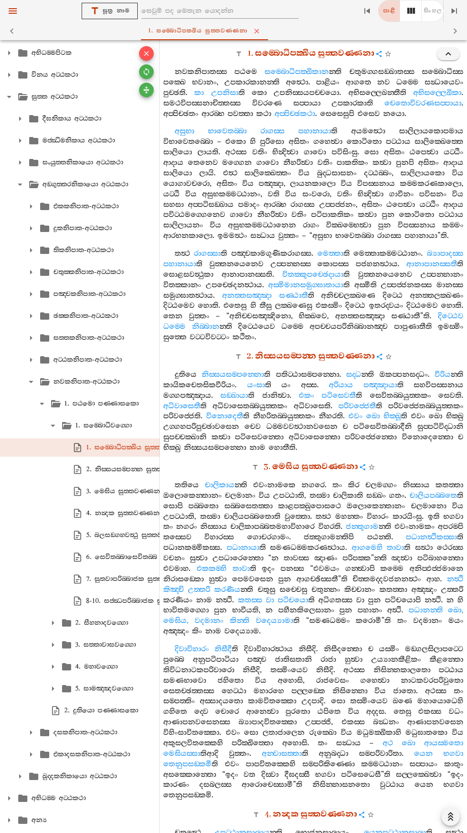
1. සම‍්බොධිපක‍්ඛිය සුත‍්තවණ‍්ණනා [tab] (235, 31)
